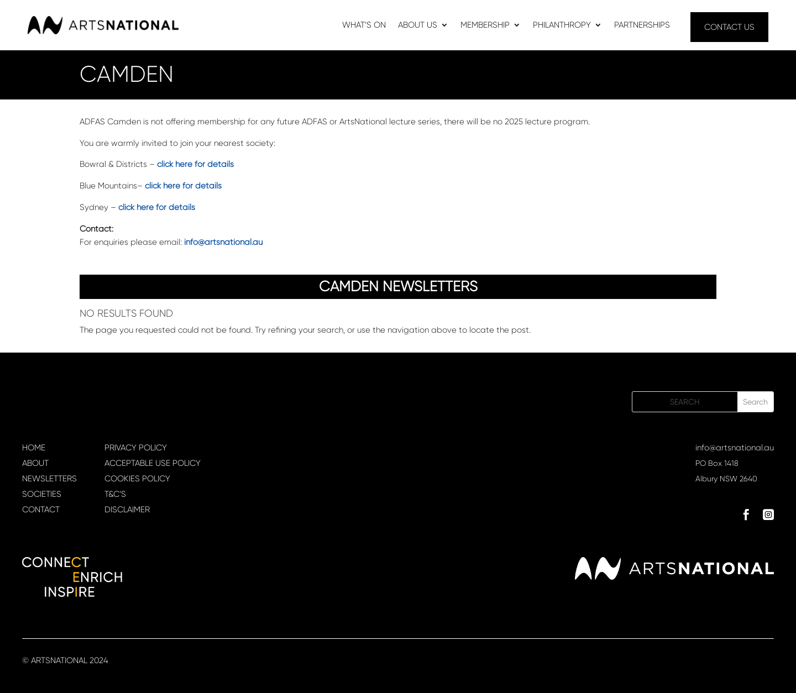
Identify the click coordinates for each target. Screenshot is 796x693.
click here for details (195, 164)
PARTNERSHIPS (642, 25)
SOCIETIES (41, 494)
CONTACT (41, 509)
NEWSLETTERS (49, 479)
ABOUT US (417, 25)
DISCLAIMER (127, 509)
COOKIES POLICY (137, 479)
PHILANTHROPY (562, 25)
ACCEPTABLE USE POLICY (152, 463)
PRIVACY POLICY (135, 448)
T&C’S (115, 494)
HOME (33, 448)
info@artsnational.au (734, 448)
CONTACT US (729, 27)
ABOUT (35, 463)
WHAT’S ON (364, 25)
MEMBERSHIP (485, 25)
